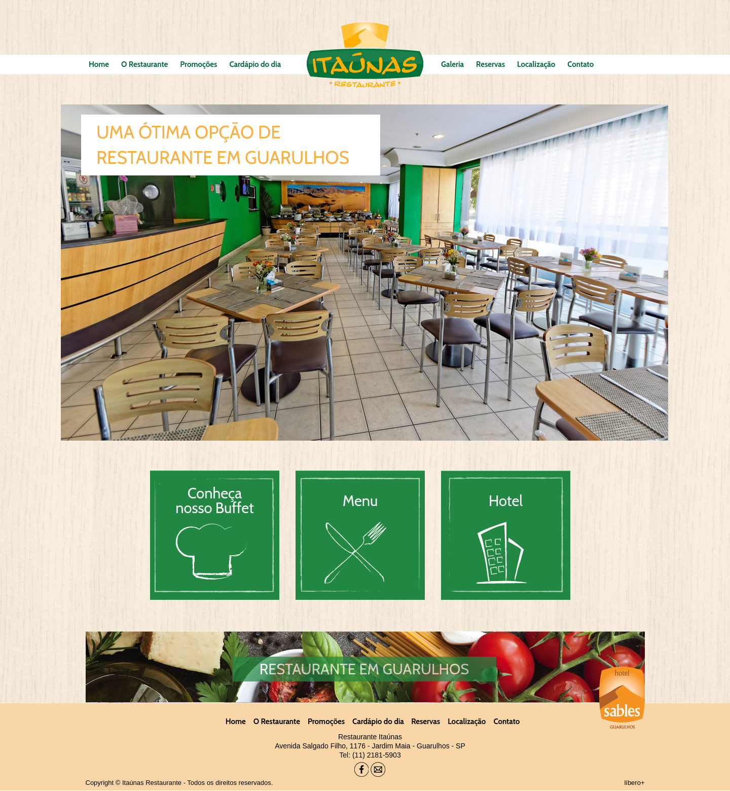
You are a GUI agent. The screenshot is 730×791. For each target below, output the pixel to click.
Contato (580, 64)
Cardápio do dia (255, 64)
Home (99, 64)
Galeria (452, 64)
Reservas (490, 64)
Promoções (198, 64)
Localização (536, 64)
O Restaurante (144, 64)
